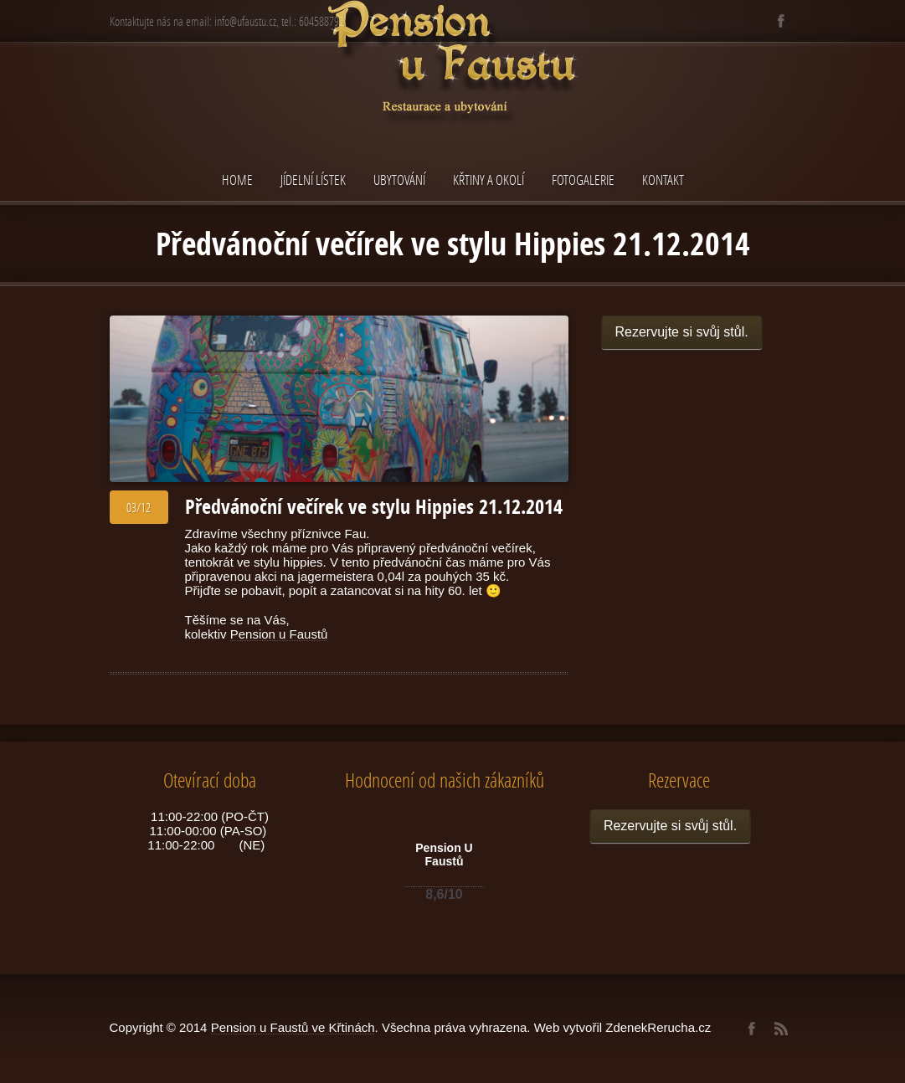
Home (237, 179)
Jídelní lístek (313, 179)
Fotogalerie (583, 179)
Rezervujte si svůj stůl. (681, 332)
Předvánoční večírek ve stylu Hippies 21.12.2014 (374, 506)
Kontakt (663, 179)
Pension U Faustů (443, 854)
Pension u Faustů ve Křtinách (293, 1027)
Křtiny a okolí (488, 179)
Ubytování (399, 179)
